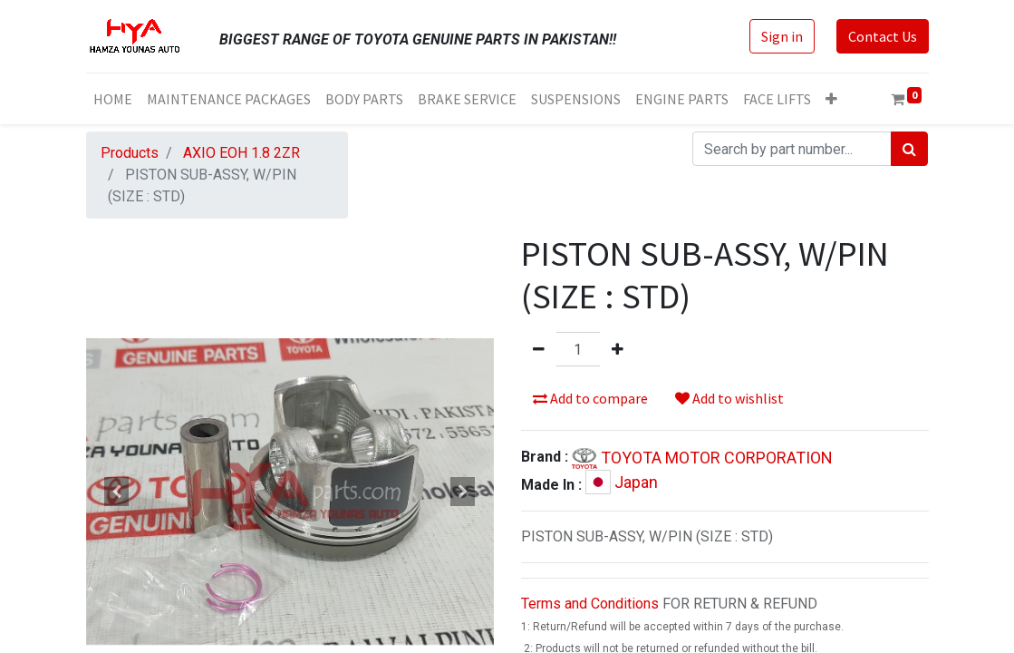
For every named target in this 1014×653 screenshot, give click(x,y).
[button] (831, 99)
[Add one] (617, 349)
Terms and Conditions (590, 603)
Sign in (782, 36)
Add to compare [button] (590, 398)
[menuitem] (113, 99)
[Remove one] (538, 349)
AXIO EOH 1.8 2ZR (241, 152)
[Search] (909, 149)
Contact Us (882, 36)
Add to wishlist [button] (729, 398)
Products (130, 152)
